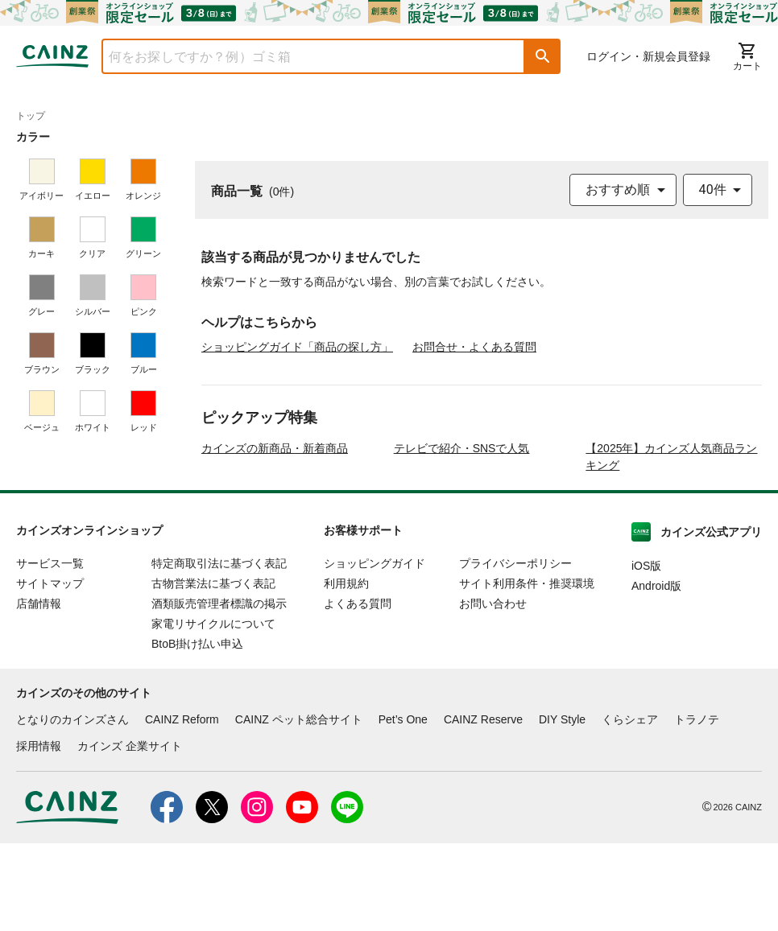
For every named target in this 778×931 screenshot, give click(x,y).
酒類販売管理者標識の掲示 (219, 691)
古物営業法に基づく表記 (213, 671)
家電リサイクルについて (213, 711)
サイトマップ (50, 671)
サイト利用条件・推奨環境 (526, 671)
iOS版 (646, 653)
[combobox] (301, 56)
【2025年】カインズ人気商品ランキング (671, 544)
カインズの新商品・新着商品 (274, 535)
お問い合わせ (493, 691)
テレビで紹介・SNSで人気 (462, 535)
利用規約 (346, 671)
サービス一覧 (50, 651)
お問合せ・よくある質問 (474, 346)
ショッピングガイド (374, 651)
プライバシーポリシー (515, 651)
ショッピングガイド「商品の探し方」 (297, 346)
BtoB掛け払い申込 (197, 731)
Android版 (656, 673)
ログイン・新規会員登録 (648, 56)
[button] (543, 56)
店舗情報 (38, 691)
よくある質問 (357, 691)
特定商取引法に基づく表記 (219, 651)
